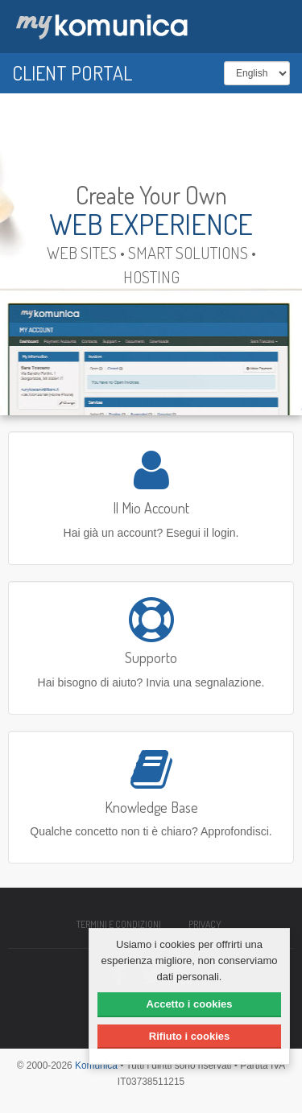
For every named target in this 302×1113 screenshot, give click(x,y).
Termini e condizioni (119, 924)
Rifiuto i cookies (189, 1036)
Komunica (96, 1065)
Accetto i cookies (190, 1004)
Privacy (204, 924)
